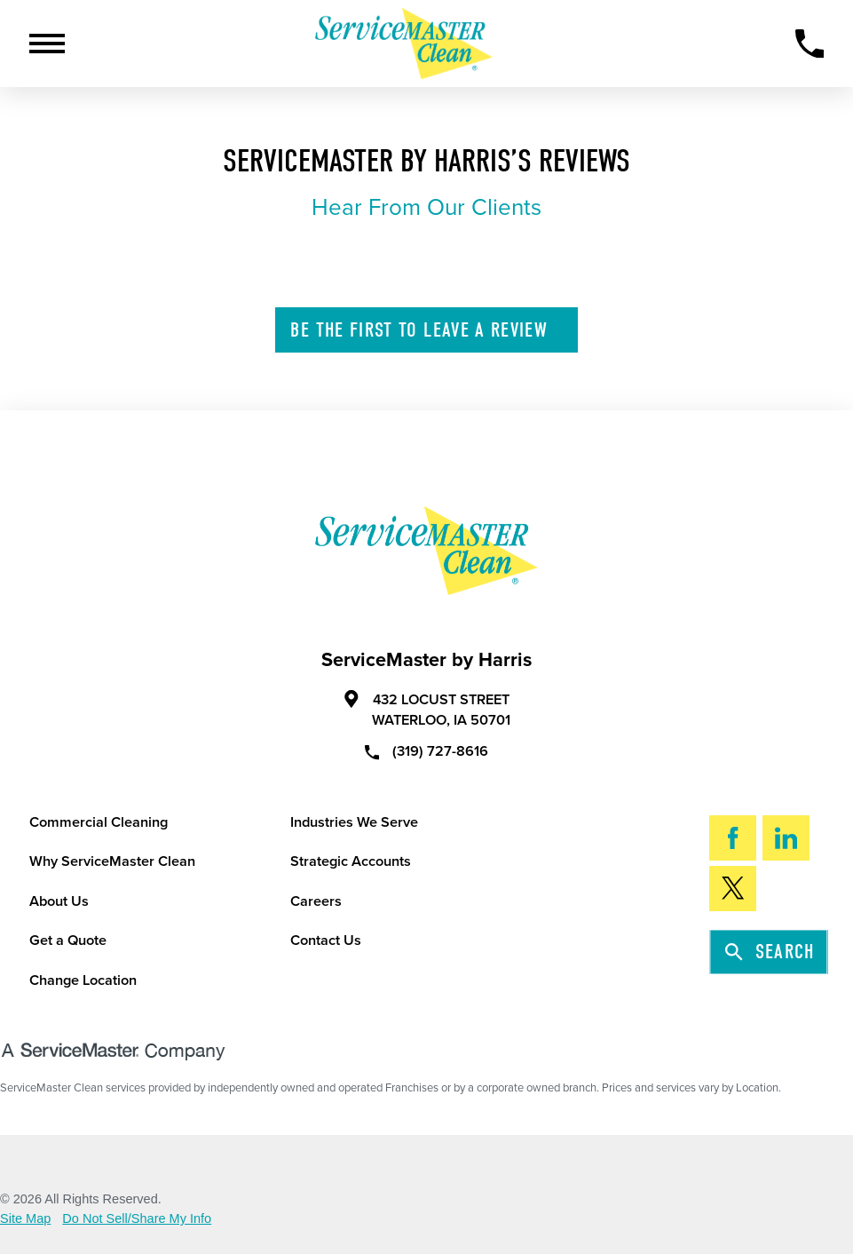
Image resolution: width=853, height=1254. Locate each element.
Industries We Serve (354, 822)
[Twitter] (732, 888)
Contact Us (325, 940)
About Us (59, 901)
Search (770, 952)
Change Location (83, 980)
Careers (316, 901)
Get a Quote (68, 940)
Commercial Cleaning (98, 822)
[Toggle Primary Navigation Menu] (47, 43)
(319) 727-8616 (427, 751)
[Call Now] (810, 44)
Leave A (427, 330)
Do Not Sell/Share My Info (136, 1219)
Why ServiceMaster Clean (112, 861)
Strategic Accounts (350, 861)
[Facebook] (732, 838)
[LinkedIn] (786, 838)
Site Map (25, 1219)
